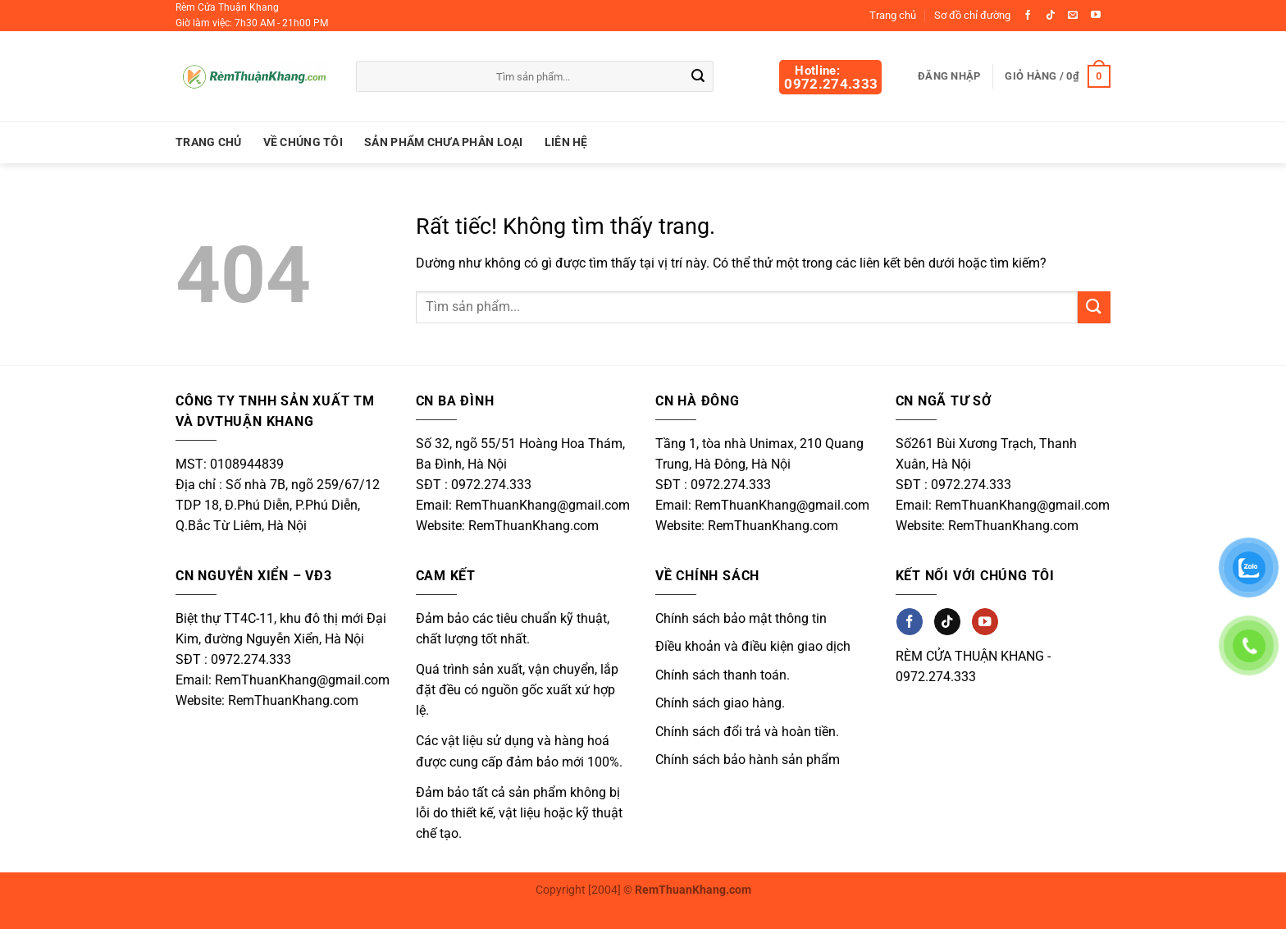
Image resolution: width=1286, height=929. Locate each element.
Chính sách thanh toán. (722, 675)
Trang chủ (892, 15)
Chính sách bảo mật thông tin (741, 618)
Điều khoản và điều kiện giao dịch (752, 646)
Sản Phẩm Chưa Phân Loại (443, 142)
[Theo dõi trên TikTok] (1051, 15)
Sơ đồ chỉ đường (972, 15)
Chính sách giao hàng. (720, 703)
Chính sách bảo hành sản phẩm (747, 759)
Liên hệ (566, 142)
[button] (1057, 76)
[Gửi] (699, 77)
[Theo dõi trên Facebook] (1028, 15)
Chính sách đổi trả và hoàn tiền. (747, 731)
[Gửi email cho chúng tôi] (1073, 15)
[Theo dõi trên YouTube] (1096, 15)
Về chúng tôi (303, 142)
